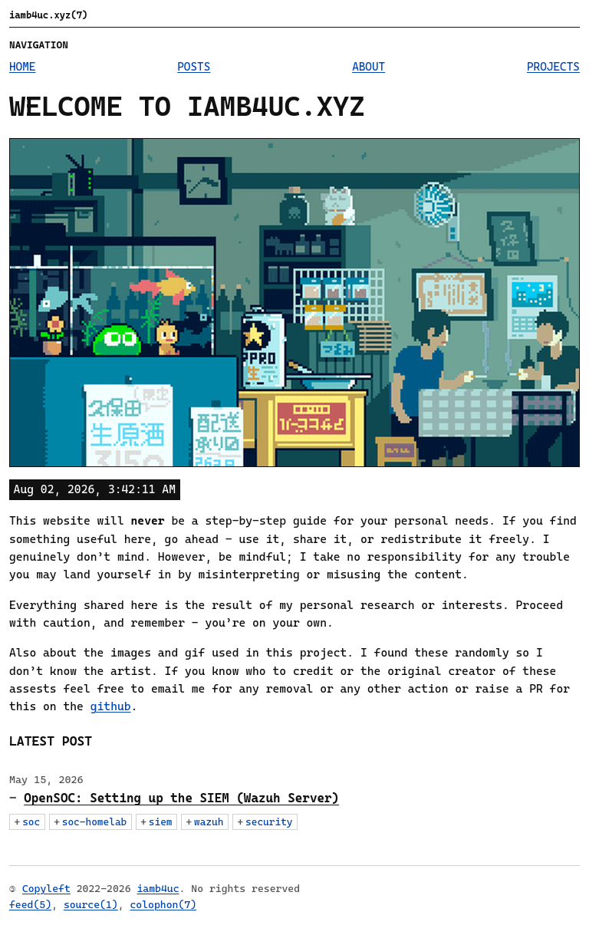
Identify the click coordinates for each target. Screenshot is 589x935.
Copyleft (46, 888)
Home (22, 66)
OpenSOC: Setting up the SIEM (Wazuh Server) (181, 798)
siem (161, 822)
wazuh (208, 822)
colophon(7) (163, 904)
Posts (193, 66)
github (110, 706)
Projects (553, 66)
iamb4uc (158, 888)
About (368, 66)
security (268, 822)
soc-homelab (94, 822)
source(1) (91, 904)
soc (31, 822)
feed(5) (30, 904)
